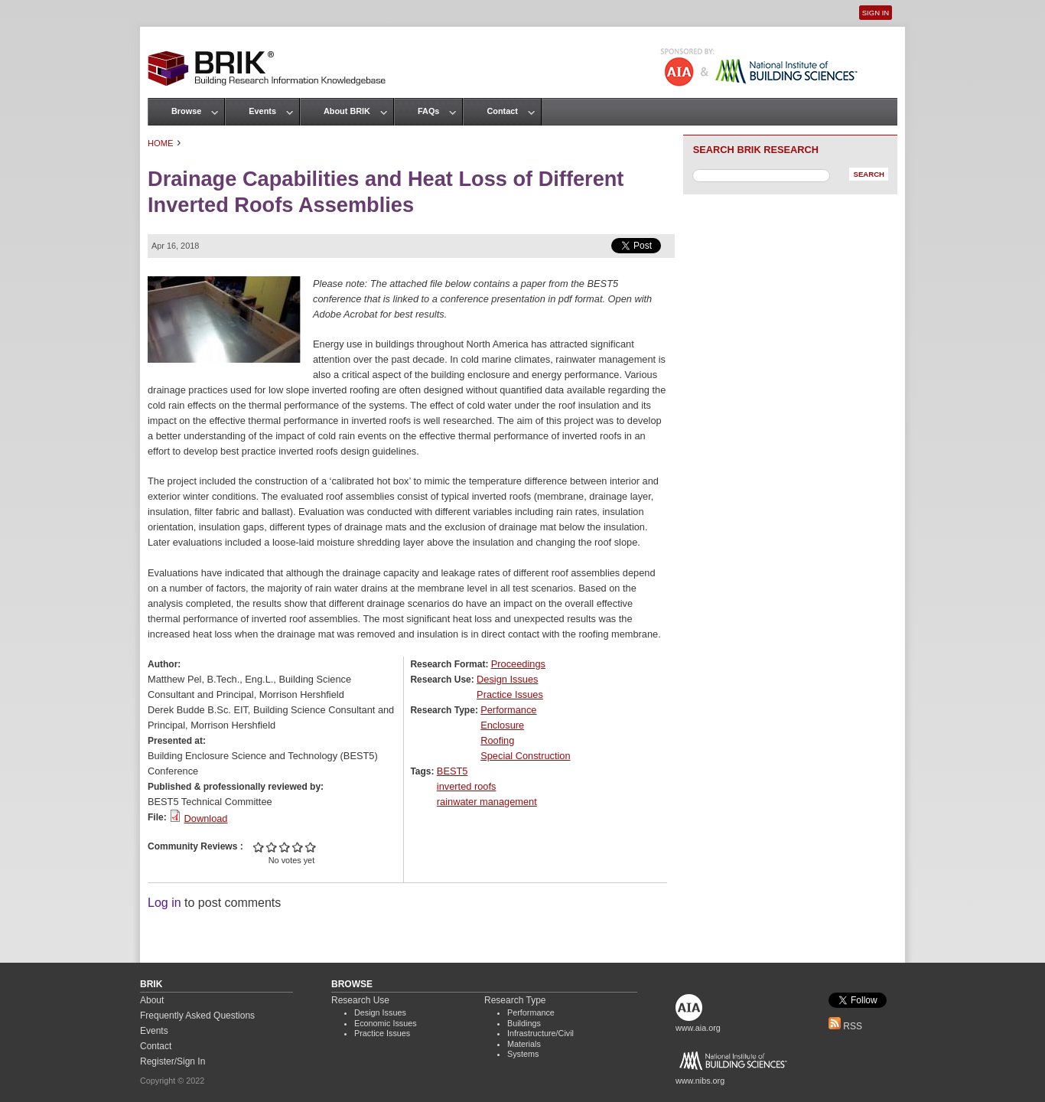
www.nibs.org (700, 1080)
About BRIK (347, 111)
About (152, 1000)
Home (161, 143)
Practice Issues (510, 694)
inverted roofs (466, 786)
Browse (186, 111)
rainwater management (487, 801)
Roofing (497, 740)
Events (262, 111)
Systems (523, 1053)
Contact (502, 111)
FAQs (428, 111)
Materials (524, 1043)
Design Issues (507, 679)
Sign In (875, 12)
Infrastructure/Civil (540, 1033)
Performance (508, 710)
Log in (164, 902)
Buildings (524, 1023)
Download (206, 818)
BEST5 (452, 771)
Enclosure (502, 725)
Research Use (360, 1000)
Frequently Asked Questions (197, 1015)
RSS (845, 1026)
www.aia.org (698, 1027)
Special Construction (525, 755)
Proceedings (518, 664)
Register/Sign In (172, 1061)
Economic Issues (385, 1023)
